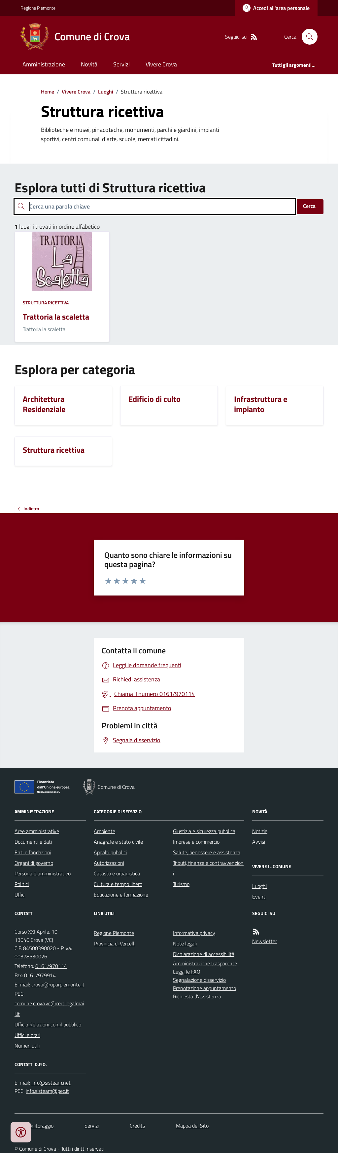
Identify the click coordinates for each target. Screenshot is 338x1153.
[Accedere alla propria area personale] (276, 8)
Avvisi (258, 842)
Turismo (181, 884)
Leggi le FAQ (186, 972)
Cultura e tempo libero (118, 884)
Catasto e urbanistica (117, 873)
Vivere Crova (161, 64)
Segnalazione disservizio (199, 980)
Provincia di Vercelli (114, 943)
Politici (22, 884)
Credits (137, 1126)
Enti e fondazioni (33, 852)
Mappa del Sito (192, 1126)
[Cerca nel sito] (307, 37)
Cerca (309, 206)
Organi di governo (34, 863)
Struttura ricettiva (46, 302)
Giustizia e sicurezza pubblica (204, 831)
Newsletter (264, 941)
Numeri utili (27, 1046)
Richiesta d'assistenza (197, 996)
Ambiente (104, 831)
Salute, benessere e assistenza (206, 852)
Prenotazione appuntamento (204, 988)
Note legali (185, 943)
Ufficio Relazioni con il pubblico (48, 1024)
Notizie (259, 831)
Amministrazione (43, 64)
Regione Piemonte (37, 7)
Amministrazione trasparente (205, 963)
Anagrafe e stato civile (118, 842)
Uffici (20, 895)
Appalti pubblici (110, 852)
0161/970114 (51, 966)
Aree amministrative (37, 831)
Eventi (259, 897)
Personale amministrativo (43, 873)
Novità (89, 64)
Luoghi (105, 92)
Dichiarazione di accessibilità (203, 954)
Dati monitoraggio (34, 1126)
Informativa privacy (194, 933)
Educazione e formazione (121, 895)
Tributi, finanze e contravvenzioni (208, 868)
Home (47, 92)
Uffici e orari (27, 1035)
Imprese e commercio (196, 842)
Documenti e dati (33, 842)
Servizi (121, 64)
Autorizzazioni (109, 863)
